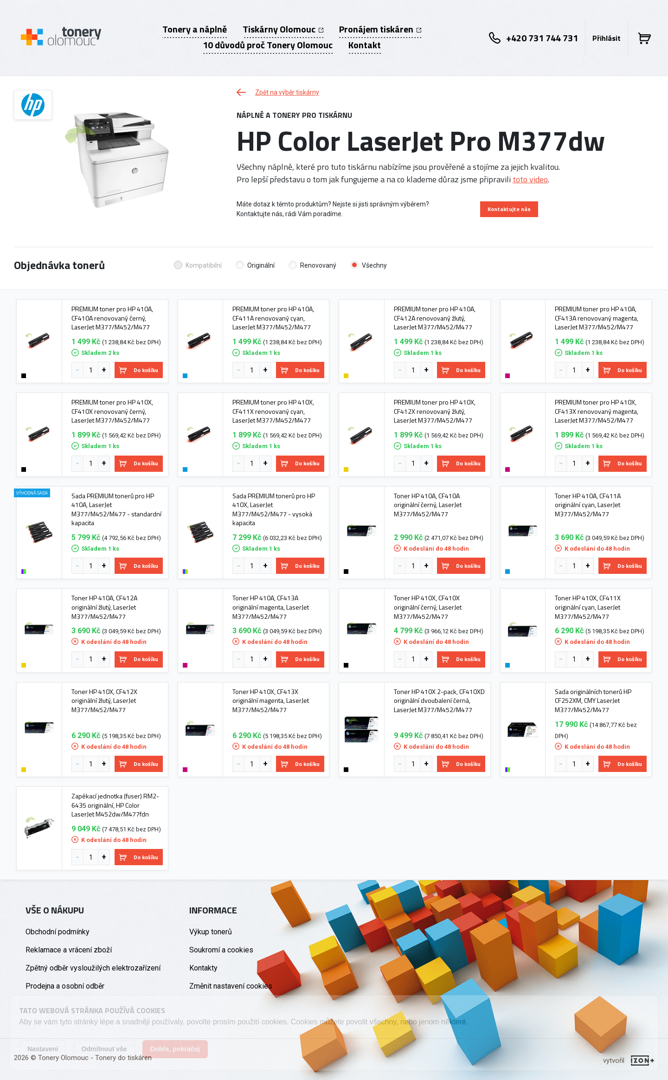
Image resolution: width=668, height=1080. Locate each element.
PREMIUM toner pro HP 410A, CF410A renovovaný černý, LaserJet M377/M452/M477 (112, 318)
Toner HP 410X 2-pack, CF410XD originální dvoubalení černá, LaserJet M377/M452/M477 (439, 700)
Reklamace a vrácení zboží (69, 949)
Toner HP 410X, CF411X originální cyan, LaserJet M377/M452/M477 (588, 607)
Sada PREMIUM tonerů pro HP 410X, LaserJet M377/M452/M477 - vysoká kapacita (273, 509)
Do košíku (138, 370)
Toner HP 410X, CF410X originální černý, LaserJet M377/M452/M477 (428, 607)
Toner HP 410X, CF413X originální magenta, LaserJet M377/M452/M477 (270, 700)
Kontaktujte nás (509, 209)
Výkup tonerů (210, 931)
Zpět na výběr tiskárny (278, 92)
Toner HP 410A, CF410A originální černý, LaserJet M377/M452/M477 (428, 505)
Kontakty (203, 968)
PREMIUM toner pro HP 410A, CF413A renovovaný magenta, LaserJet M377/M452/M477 (596, 318)
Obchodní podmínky (58, 931)
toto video (530, 179)
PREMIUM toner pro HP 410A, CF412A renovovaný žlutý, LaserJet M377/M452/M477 (434, 318)
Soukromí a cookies (221, 949)
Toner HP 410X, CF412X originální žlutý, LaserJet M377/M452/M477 (104, 700)
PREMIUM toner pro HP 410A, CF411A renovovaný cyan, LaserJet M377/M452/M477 (273, 318)
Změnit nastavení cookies (230, 986)
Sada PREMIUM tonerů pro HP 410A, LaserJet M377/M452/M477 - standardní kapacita (116, 509)
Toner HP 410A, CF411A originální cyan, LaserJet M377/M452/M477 (588, 505)
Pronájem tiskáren (380, 29)
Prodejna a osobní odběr (65, 986)
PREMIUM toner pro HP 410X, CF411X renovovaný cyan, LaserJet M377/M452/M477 (273, 411)
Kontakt (364, 45)
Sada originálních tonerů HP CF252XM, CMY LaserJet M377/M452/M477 (593, 700)
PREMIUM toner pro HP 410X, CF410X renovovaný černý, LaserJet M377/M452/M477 (112, 411)
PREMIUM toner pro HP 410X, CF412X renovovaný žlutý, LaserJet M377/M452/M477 (434, 411)
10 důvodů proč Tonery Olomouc (268, 45)
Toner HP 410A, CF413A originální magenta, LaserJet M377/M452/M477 (270, 607)
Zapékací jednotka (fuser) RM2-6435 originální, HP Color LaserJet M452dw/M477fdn (115, 805)
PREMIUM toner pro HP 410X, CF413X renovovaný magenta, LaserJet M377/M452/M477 (596, 411)
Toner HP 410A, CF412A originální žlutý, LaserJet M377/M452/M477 (104, 607)
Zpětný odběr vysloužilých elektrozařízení (93, 968)
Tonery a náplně (194, 29)
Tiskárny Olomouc (283, 29)
